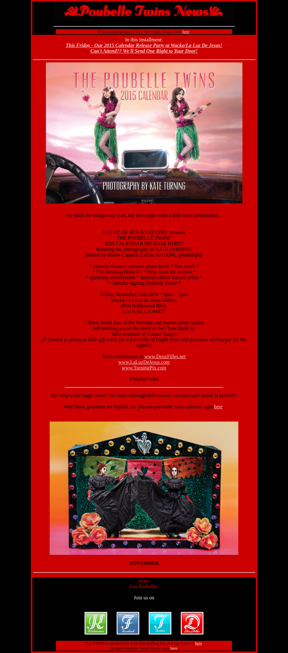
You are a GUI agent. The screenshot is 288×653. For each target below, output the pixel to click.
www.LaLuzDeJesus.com (143, 362)
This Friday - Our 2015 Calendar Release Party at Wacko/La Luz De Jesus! (144, 45)
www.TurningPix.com (144, 367)
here (218, 406)
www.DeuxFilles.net (165, 356)
